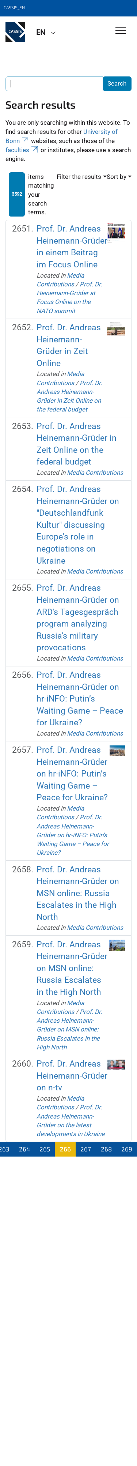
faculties (22, 150)
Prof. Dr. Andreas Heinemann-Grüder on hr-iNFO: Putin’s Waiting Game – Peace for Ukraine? (80, 699)
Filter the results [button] (79, 176)
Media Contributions (95, 472)
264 (24, 1149)
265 (44, 1149)
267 (85, 1149)
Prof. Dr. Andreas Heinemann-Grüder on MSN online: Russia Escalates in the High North (78, 893)
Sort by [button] (116, 176)
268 (106, 1149)
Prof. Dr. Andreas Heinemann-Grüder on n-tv (72, 1076)
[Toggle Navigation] (120, 31)
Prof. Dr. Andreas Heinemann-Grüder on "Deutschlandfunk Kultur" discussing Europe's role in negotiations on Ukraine (78, 524)
